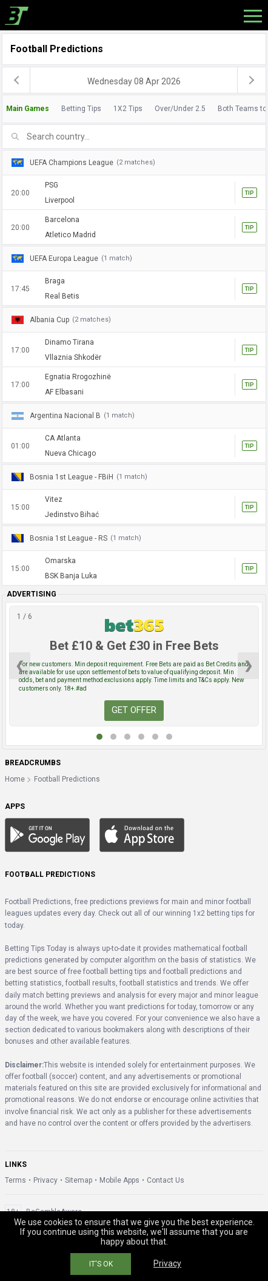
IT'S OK (101, 1264)
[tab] (134, 109)
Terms (15, 1180)
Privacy (45, 1180)
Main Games (27, 108)
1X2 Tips (127, 108)
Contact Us (165, 1180)
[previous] (16, 80)
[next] (252, 80)
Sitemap (78, 1180)
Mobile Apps (119, 1180)
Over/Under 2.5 (180, 108)
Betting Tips (81, 108)
